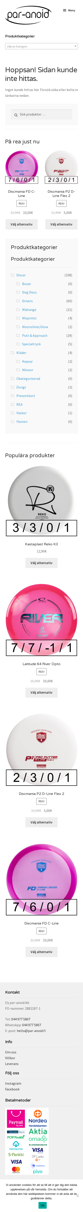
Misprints (29, 318)
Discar (21, 275)
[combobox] (41, 46)
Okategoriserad (28, 378)
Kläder (21, 352)
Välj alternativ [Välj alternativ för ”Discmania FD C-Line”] (22, 224)
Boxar (26, 283)
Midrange (29, 309)
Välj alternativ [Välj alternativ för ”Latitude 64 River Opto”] (41, 692)
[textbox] (41, 46)
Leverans (12, 1063)
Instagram (13, 1083)
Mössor (27, 370)
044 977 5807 (20, 1019)
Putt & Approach (34, 335)
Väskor (21, 413)
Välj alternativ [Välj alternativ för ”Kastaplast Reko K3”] (41, 562)
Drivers (27, 301)
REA (19, 404)
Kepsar (27, 361)
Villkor (10, 1058)
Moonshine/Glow (35, 327)
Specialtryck (31, 344)
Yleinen (21, 421)
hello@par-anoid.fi (31, 1030)
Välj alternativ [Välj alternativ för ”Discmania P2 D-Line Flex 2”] (61, 224)
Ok (42, 1205)
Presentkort (25, 395)
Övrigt (21, 387)
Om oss (10, 1052)
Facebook (12, 1089)
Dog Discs (29, 292)
